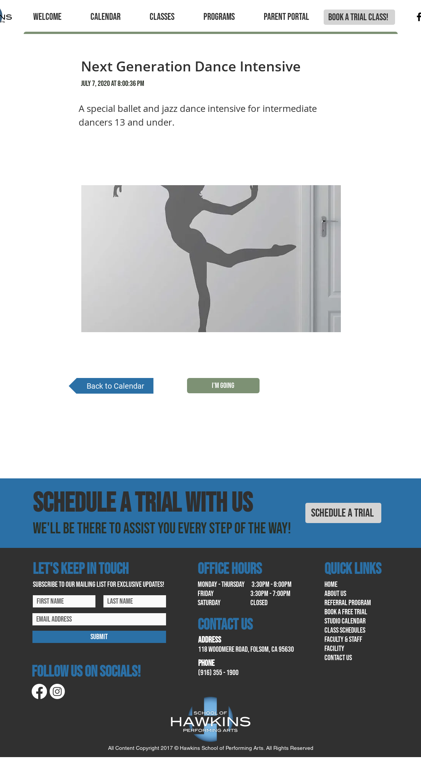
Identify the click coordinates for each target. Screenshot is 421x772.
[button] (47, 17)
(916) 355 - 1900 (218, 672)
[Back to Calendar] (111, 386)
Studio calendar (345, 621)
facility (334, 648)
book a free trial (345, 612)
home (330, 584)
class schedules (344, 630)
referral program (347, 602)
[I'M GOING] (223, 385)
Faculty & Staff (343, 639)
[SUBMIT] (99, 637)
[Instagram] (57, 691)
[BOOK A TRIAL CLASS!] (359, 17)
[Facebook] (39, 691)
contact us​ (338, 657)
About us (335, 593)
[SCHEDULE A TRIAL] (343, 513)
